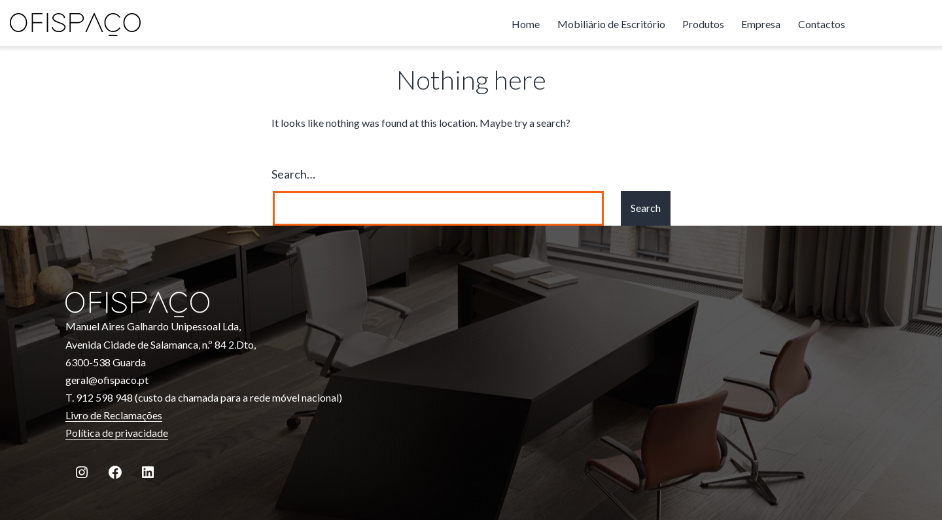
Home (526, 24)
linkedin (919, 24)
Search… (293, 174)
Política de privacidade (116, 432)
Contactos (821, 24)
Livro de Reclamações (113, 415)
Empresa (760, 24)
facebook (892, 24)
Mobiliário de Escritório (611, 24)
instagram (866, 24)
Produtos (703, 24)
